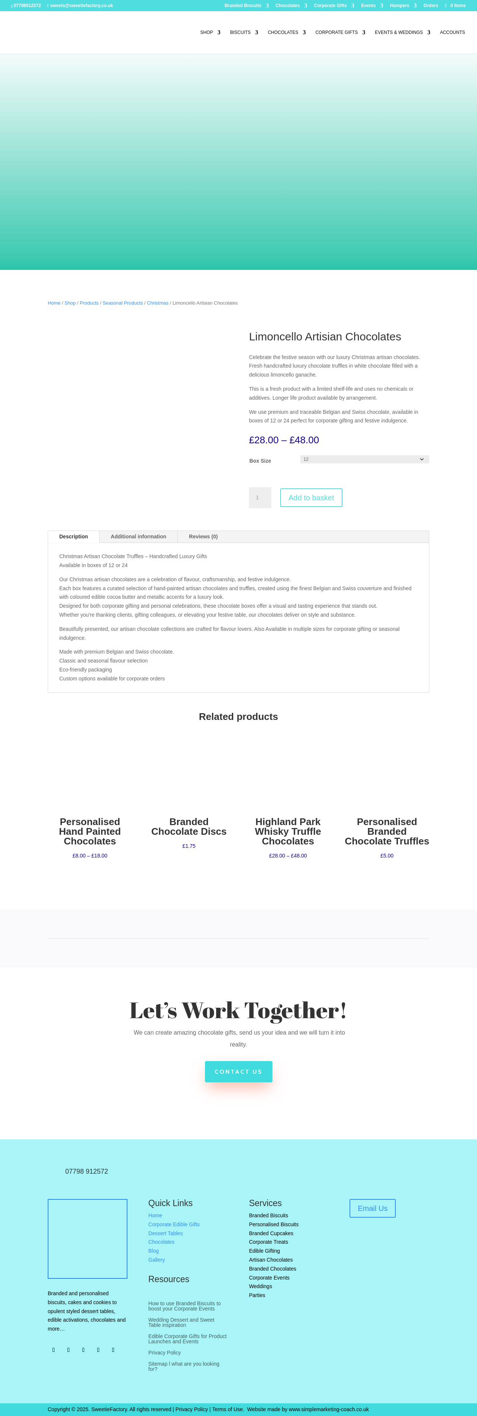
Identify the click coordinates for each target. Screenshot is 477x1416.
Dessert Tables (165, 1233)
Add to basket (311, 498)
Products (89, 303)
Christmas (157, 303)
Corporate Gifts (330, 5)
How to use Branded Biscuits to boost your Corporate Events (184, 1306)
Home (54, 303)
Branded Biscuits (243, 5)
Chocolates (288, 5)
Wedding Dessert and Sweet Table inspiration (181, 1322)
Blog (153, 1251)
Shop (206, 32)
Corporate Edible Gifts (174, 1224)
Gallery (156, 1260)
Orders (431, 5)
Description (73, 536)
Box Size (260, 461)
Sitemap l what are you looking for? (183, 1366)
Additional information (138, 536)
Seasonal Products (122, 303)
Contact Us (239, 1071)
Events (368, 5)
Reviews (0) (203, 536)
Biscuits (240, 32)
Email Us (373, 1208)
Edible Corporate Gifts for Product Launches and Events (187, 1339)
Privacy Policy (164, 1353)
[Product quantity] (260, 497)
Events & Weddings (399, 32)
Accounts (452, 32)
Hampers (399, 5)
